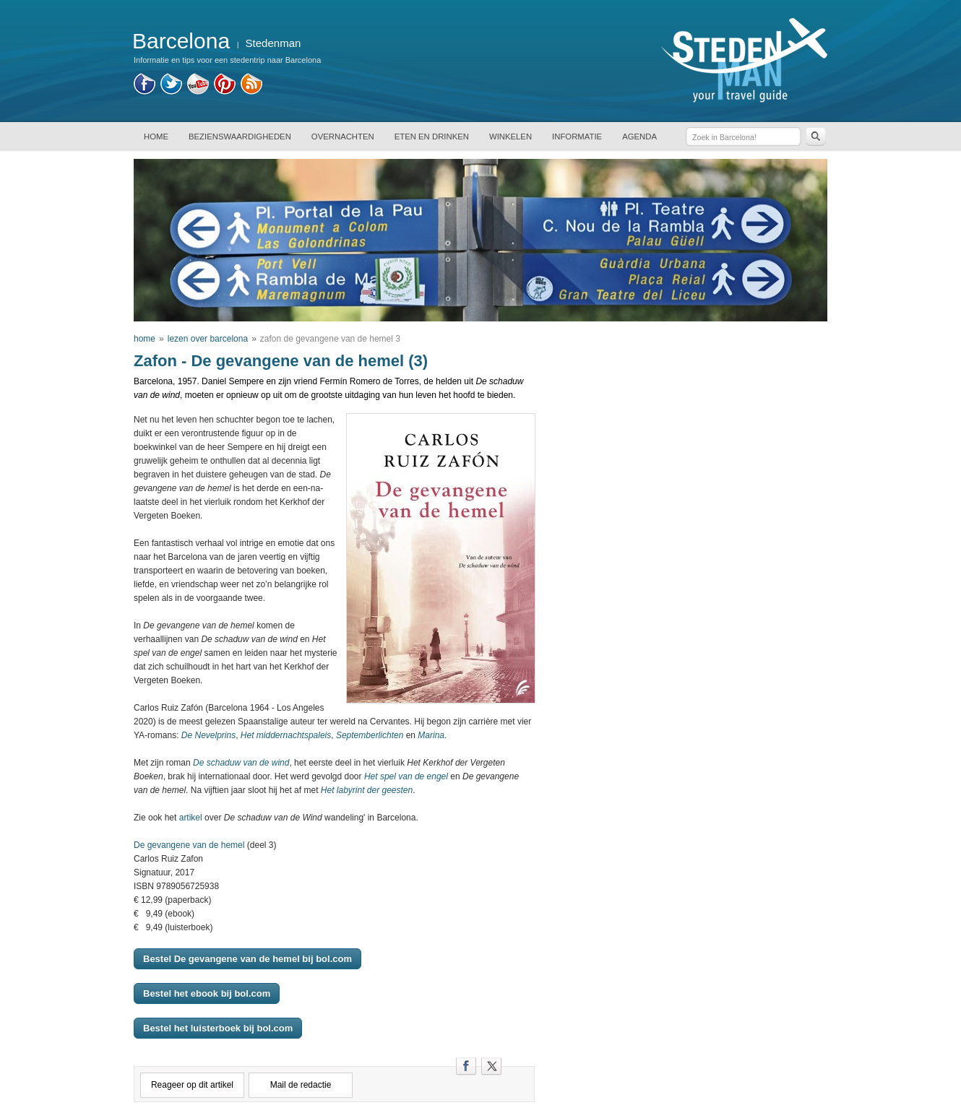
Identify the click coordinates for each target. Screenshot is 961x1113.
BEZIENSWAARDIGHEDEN (240, 136)
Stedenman (273, 43)
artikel (190, 818)
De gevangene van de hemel (189, 845)
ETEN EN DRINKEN (432, 136)
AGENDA (639, 136)
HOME (156, 136)
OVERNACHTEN (342, 136)
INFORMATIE (577, 136)
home (144, 339)
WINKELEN (510, 136)
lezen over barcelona (208, 339)
